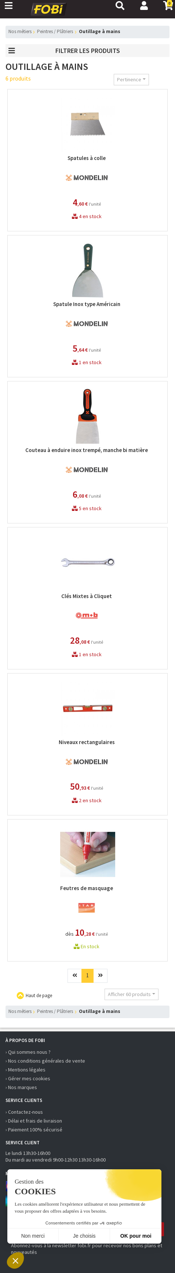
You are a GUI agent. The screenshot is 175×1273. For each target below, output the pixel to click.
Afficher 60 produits (129, 994)
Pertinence (129, 79)
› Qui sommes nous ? (28, 1052)
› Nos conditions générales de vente (45, 1060)
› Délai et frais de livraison (34, 1120)
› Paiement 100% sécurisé (34, 1129)
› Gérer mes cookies (28, 1078)
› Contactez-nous (24, 1112)
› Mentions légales (25, 1069)
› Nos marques (21, 1087)
